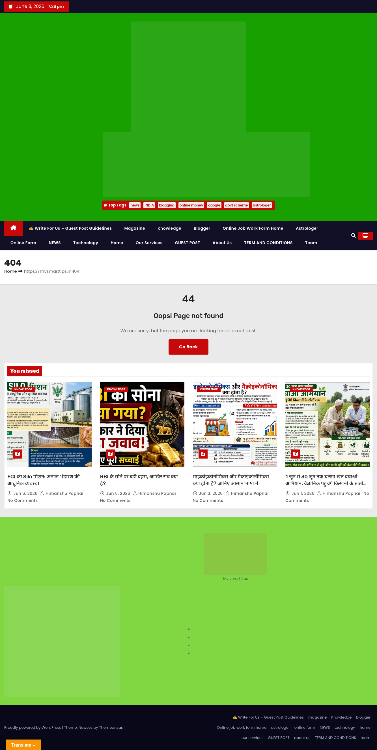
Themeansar (110, 727)
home (117, 243)
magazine (134, 228)
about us (222, 243)
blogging (167, 205)
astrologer (262, 205)
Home (10, 271)
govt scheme (236, 205)
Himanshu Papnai (62, 493)
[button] (353, 235)
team (311, 243)
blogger (202, 228)
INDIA (149, 205)
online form (23, 243)
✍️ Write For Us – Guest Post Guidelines (70, 228)
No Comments (22, 500)
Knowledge (169, 228)
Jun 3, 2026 (211, 493)
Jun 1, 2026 (304, 493)
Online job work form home (253, 228)
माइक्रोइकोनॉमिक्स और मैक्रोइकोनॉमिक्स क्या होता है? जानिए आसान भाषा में (231, 480)
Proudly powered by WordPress (33, 727)
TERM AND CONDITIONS (268, 243)
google (214, 205)
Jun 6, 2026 (26, 493)
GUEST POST (187, 243)
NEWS (55, 243)
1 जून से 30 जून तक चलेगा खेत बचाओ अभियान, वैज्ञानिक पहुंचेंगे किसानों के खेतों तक (324, 483)
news (134, 205)
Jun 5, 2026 (118, 493)
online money (191, 205)
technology (85, 243)
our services (149, 243)
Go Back (188, 347)
